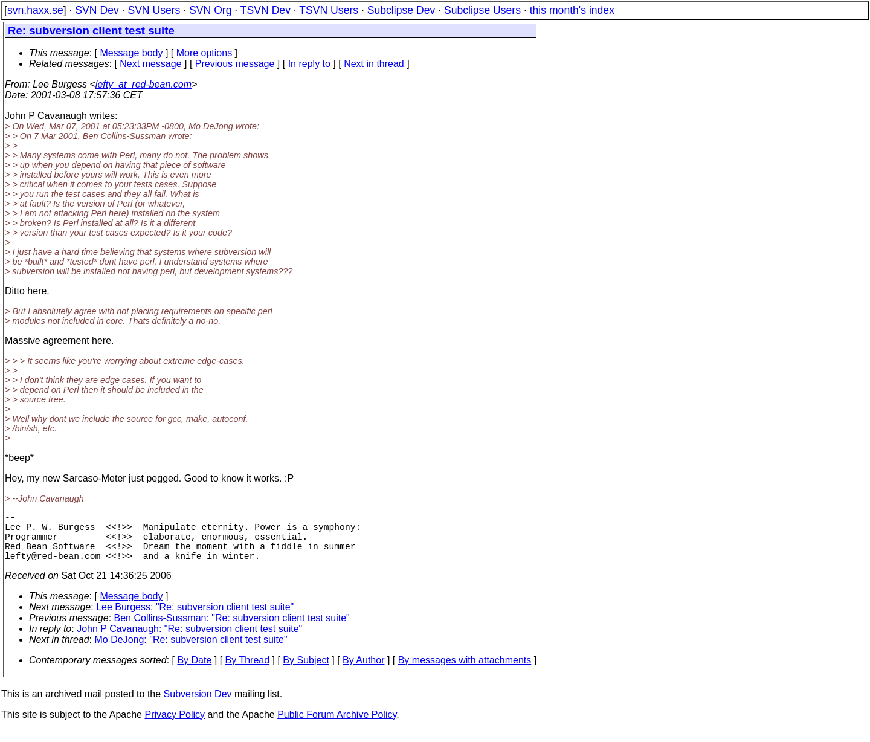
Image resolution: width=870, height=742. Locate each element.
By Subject (306, 672)
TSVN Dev (265, 10)
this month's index (572, 10)
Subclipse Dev (401, 10)
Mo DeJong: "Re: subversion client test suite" (191, 652)
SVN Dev (96, 10)
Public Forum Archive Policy (336, 726)
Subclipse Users (482, 10)
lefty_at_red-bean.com (143, 84)
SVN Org (210, 10)
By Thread (247, 672)
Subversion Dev (198, 706)
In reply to (309, 64)
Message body (131, 53)
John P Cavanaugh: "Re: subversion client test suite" (189, 641)
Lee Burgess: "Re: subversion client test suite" (195, 619)
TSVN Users (328, 10)
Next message (150, 64)
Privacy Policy (174, 726)
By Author (363, 672)
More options (204, 53)
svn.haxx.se (35, 10)
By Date (194, 672)
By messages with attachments (465, 672)
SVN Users (153, 10)
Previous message (235, 64)
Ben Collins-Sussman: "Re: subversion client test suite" (232, 630)
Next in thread (374, 64)
